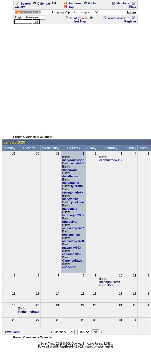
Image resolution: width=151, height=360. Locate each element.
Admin (131, 12)
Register (130, 19)
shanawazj (69, 169)
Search (23, 3)
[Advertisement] (53, 78)
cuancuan (69, 267)
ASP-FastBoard (63, 346)
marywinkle (70, 199)
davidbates (70, 176)
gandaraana (70, 182)
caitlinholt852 (71, 254)
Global (91, 3)
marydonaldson (73, 160)
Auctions (72, 3)
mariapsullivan (109, 282)
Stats (132, 5)
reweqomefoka (72, 192)
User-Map (82, 19)
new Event (12, 332)
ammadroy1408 (73, 241)
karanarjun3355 (73, 215)
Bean (111, 285)
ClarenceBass (72, 260)
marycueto (70, 208)
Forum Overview (24, 136)
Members (120, 3)
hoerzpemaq (71, 234)
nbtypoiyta (70, 221)
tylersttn (77, 186)
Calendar (41, 3)
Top (68, 7)
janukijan (77, 202)
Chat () (73, 18)
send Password (116, 18)
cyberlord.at (105, 346)
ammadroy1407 (73, 228)
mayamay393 (71, 247)
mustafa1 (77, 163)
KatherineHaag (28, 311)
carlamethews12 (110, 160)
